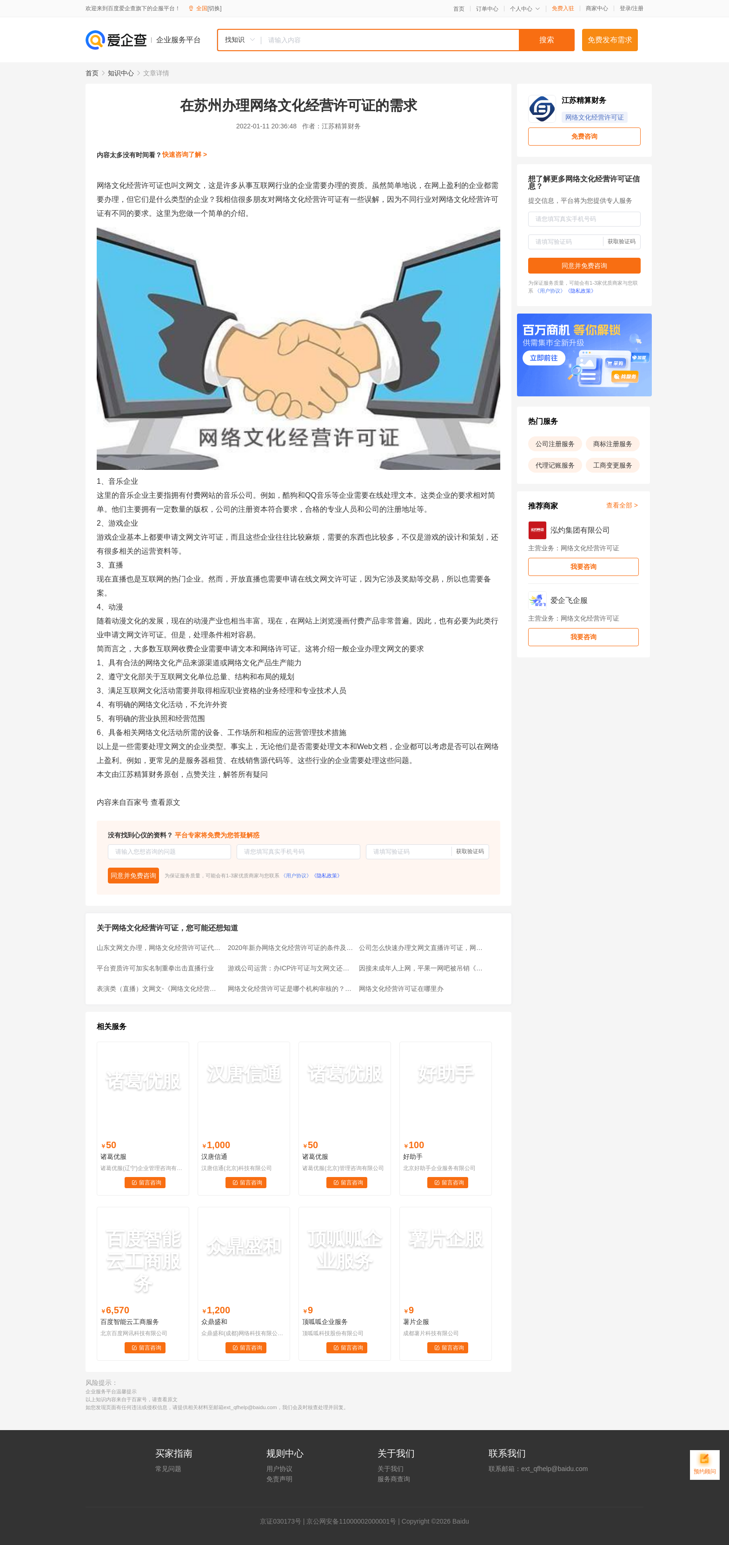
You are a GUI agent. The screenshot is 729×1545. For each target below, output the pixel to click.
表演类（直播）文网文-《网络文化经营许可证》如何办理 (159, 988)
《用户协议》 (296, 875)
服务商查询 (394, 1479)
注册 (637, 8)
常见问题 (168, 1468)
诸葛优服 (113, 1156)
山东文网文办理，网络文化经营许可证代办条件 (159, 947)
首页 (458, 9)
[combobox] (396, 40)
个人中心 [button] (525, 9)
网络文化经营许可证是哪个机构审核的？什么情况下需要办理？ (290, 988)
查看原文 (165, 802)
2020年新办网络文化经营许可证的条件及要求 (290, 947)
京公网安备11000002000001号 (351, 1521)
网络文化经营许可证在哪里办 (401, 988)
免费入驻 (563, 8)
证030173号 (283, 1521)
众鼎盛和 (214, 1321)
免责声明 (279, 1479)
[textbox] (418, 40)
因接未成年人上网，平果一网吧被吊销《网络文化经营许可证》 (421, 968)
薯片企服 (416, 1321)
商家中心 (597, 8)
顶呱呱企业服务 (325, 1321)
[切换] (214, 8)
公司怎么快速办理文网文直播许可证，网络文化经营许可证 (421, 947)
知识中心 (121, 73)
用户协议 (279, 1468)
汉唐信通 (214, 1156)
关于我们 (391, 1468)
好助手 (413, 1156)
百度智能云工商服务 (129, 1321)
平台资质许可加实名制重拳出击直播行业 (155, 968)
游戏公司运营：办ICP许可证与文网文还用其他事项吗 (290, 968)
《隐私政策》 (326, 875)
